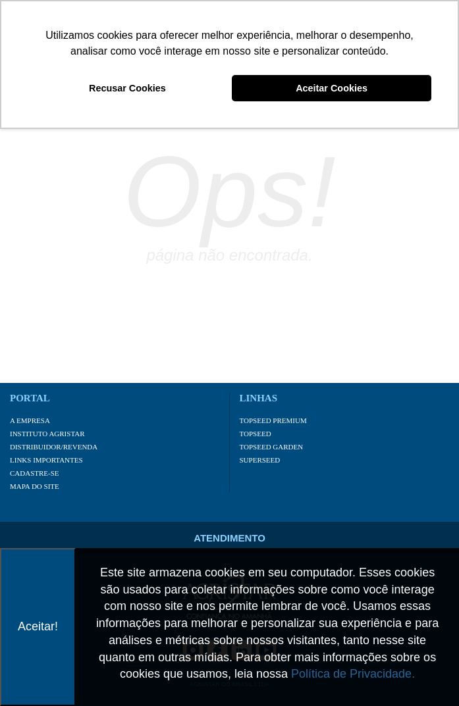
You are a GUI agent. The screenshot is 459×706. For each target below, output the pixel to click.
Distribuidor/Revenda (53, 447)
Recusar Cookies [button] (127, 88)
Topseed (255, 434)
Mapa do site (34, 486)
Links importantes (46, 460)
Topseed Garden (272, 447)
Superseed (260, 460)
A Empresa (30, 420)
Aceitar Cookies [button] (331, 88)
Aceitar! (38, 626)
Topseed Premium (273, 420)
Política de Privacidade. (353, 673)
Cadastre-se (34, 473)
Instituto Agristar (47, 434)
